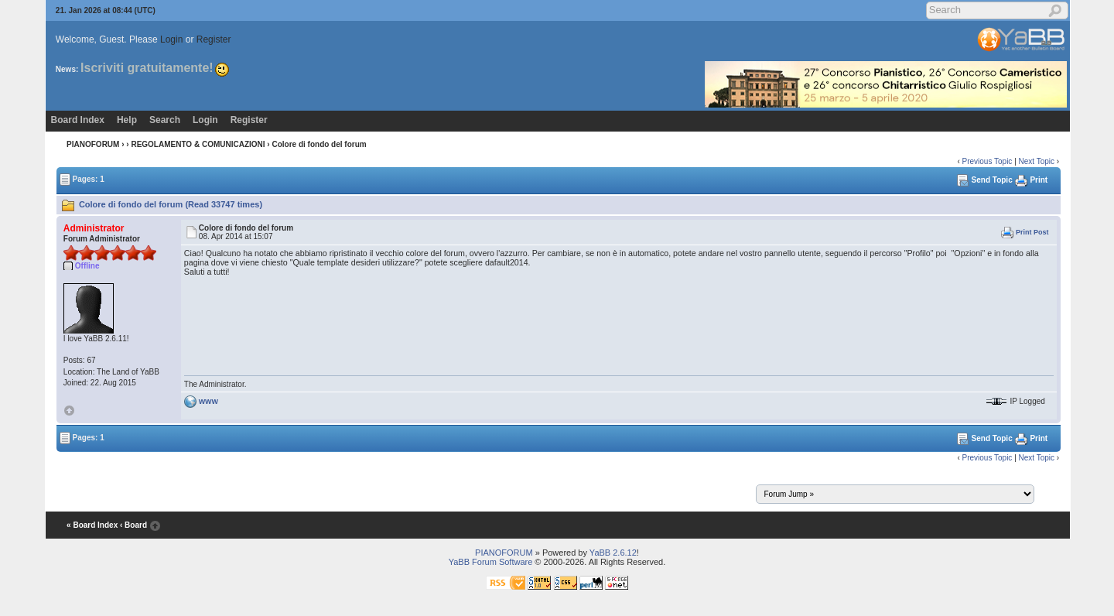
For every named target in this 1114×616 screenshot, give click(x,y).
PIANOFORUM (93, 144)
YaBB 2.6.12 (613, 552)
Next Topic (1037, 161)
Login (171, 39)
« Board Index (92, 525)
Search (164, 120)
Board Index (77, 120)
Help (127, 120)
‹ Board (133, 525)
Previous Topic (987, 161)
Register (213, 39)
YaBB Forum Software (491, 561)
